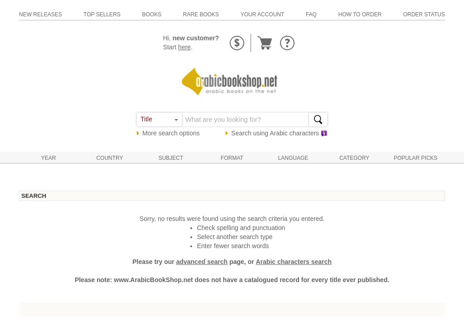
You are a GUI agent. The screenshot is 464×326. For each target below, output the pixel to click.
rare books (201, 14)
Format (232, 158)
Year (48, 158)
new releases (40, 14)
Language (293, 158)
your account (263, 14)
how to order (360, 14)
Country (109, 158)
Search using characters (279, 133)
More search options (171, 133)
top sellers (102, 14)
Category (354, 158)
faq (311, 14)
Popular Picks (416, 158)
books (151, 14)
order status (424, 14)
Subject (171, 158)
